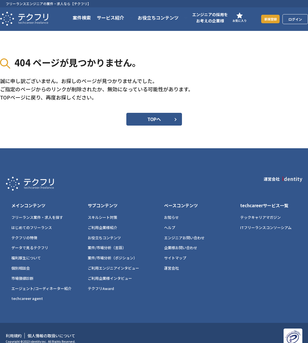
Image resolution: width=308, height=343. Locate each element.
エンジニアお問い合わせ (184, 227)
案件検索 (75, 17)
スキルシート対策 (102, 207)
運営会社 (171, 258)
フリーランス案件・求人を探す (37, 207)
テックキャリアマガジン (260, 207)
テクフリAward (101, 278)
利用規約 (14, 326)
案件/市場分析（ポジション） (112, 248)
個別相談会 (20, 258)
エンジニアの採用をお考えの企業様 (203, 18)
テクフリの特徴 (24, 227)
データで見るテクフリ (29, 237)
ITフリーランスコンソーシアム (266, 217)
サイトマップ (175, 248)
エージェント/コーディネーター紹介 (41, 278)
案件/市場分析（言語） (107, 237)
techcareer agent (27, 288)
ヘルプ (169, 217)
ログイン (295, 19)
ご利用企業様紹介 (102, 217)
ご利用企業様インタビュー (110, 268)
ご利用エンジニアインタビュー (113, 258)
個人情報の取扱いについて (51, 326)
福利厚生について (26, 248)
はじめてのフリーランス (31, 217)
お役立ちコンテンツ (104, 227)
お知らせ (171, 207)
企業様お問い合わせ (180, 237)
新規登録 (267, 18)
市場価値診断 (22, 268)
